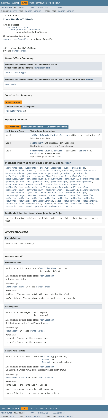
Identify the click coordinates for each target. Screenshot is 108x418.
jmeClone (32, 192)
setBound (62, 195)
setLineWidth (90, 201)
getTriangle (31, 187)
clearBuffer (31, 168)
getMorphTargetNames (80, 182)
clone (66, 168)
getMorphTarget (58, 182)
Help (57, 3)
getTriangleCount (80, 187)
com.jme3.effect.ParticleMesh (25, 29)
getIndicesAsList (14, 179)
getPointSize (78, 184)
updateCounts (56, 206)
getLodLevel (71, 179)
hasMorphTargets (55, 190)
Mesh (89, 79)
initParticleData (39, 135)
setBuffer (74, 195)
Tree (32, 3)
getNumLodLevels (34, 184)
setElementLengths (43, 201)
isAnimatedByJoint (15, 192)
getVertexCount (35, 190)
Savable (7, 39)
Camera (82, 151)
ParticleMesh (19, 51)
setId (58, 201)
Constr (28, 11)
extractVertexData (85, 170)
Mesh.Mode (10, 84)
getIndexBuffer (77, 176)
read (61, 192)
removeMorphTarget (76, 192)
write (69, 206)
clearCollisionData (50, 168)
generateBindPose (14, 173)
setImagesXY (36, 143)
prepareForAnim (48, 192)
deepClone (67, 170)
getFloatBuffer (50, 176)
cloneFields (78, 168)
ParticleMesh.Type (15, 72)
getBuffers (11, 176)
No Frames (43, 8)
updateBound (40, 206)
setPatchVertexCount (82, 204)
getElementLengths (30, 176)
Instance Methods (33, 127)
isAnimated (72, 190)
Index (51, 3)
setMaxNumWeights (31, 204)
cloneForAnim (12, 170)
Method (37, 11)
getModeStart (23, 182)
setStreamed (25, 206)
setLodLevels (12, 204)
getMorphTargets (14, 184)
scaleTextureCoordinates (41, 195)
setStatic (10, 206)
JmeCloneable (21, 39)
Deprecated (41, 3)
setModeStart (61, 204)
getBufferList (80, 173)
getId (64, 176)
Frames (33, 8)
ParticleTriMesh (15, 111)
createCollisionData (49, 170)
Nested (13, 11)
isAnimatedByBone (89, 190)
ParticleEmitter (59, 135)
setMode (47, 204)
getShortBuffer (13, 187)
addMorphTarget (13, 168)
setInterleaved (72, 201)
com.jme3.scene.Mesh (18, 27)
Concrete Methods (57, 127)
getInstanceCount (36, 179)
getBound (53, 173)
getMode (9, 182)
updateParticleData (41, 151)
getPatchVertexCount (57, 184)
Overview (5, 3)
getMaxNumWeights (89, 179)
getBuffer (65, 173)
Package (15, 3)
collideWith (28, 170)
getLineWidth (55, 179)
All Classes (59, 8)
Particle (57, 151)
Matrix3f (35, 153)
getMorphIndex (40, 182)
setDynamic (24, 201)
